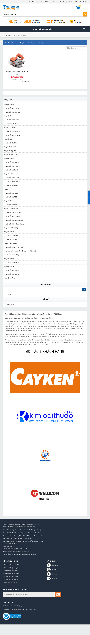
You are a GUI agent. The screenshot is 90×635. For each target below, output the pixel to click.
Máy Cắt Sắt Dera (12, 124)
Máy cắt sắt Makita (12, 185)
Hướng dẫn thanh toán (11, 579)
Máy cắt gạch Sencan (13, 112)
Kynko (7, 294)
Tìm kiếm (85, 14)
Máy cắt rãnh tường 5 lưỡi (15, 255)
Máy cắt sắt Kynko (12, 235)
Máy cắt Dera (8, 116)
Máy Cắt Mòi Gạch (10, 154)
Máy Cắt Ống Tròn (10, 151)
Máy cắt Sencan (9, 104)
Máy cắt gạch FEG (12, 193)
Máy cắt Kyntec (9, 259)
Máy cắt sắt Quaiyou (13, 135)
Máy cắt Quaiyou (9, 127)
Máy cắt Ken (8, 201)
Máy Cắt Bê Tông (10, 147)
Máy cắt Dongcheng (11, 208)
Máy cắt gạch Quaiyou (13, 131)
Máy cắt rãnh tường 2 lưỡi (15, 247)
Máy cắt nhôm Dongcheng (15, 224)
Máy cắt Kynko (9, 232)
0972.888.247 (13, 549)
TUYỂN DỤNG (73, 2)
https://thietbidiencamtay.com (19, 552)
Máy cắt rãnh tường (10, 243)
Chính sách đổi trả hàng (11, 573)
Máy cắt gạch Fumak (13, 274)
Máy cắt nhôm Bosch (13, 166)
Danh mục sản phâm (59, 29)
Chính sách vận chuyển (11, 568)
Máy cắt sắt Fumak (12, 270)
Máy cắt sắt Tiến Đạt (11, 278)
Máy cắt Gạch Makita (13, 181)
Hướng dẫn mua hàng (11, 576)
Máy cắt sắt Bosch (12, 170)
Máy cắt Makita (9, 174)
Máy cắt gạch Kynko (19, 35)
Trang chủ (6, 35)
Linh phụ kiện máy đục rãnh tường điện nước (21, 251)
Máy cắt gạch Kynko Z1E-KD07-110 (17, 73)
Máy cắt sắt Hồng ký (11, 228)
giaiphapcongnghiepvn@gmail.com (24, 554)
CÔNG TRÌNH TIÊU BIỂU (47, 2)
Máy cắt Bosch (9, 158)
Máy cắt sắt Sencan (12, 108)
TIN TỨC (62, 2)
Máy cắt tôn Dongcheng (14, 212)
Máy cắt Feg (8, 189)
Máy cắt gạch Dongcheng (14, 220)
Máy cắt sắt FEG (11, 197)
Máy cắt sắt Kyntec (12, 262)
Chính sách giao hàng (11, 570)
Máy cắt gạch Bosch (13, 162)
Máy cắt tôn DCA (11, 143)
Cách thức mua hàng (10, 582)
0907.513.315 (23, 549)
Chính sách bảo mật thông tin (13, 565)
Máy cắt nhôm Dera (12, 120)
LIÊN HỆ (83, 2)
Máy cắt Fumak (9, 266)
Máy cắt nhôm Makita (13, 178)
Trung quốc (9, 304)
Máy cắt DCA (8, 139)
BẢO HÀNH (32, 2)
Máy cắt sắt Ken (11, 205)
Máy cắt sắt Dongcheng (14, 216)
